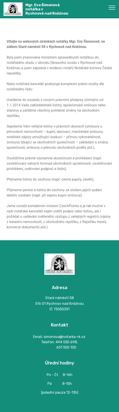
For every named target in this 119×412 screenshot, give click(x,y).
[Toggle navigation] (112, 7)
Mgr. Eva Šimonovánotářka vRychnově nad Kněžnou (46, 9)
